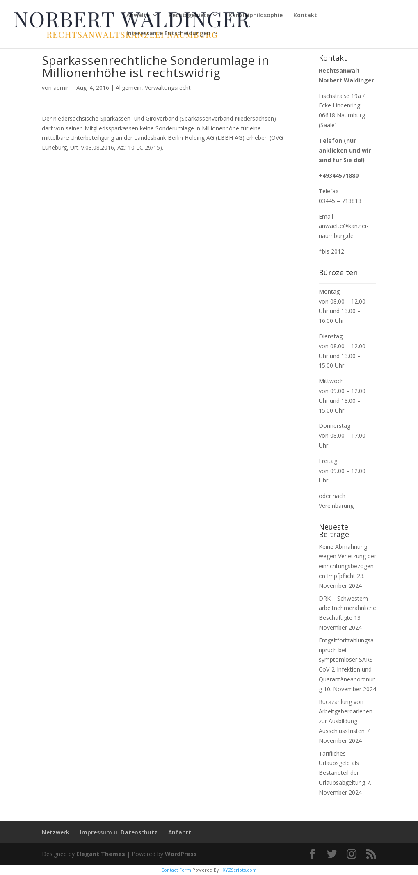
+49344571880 (339, 175)
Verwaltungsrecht (168, 87)
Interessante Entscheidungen (168, 33)
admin (61, 87)
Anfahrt (179, 832)
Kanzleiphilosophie (255, 15)
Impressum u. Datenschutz (119, 832)
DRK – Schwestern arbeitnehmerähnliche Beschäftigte (347, 608)
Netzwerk (55, 832)
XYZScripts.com (240, 870)
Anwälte (138, 15)
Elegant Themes (100, 854)
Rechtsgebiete (189, 15)
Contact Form (176, 870)
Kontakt (305, 15)
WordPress (181, 854)
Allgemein (129, 87)
